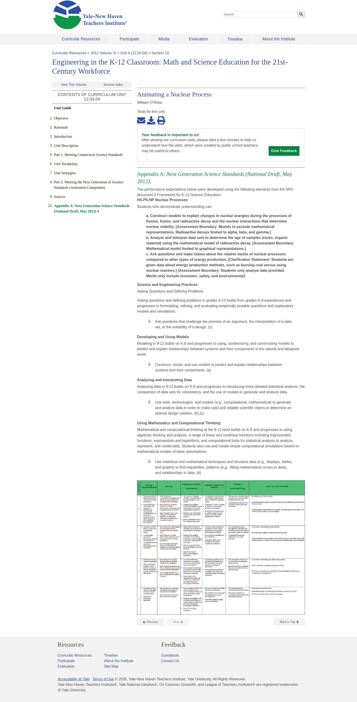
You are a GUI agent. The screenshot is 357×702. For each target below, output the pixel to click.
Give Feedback (284, 151)
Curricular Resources (81, 39)
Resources (71, 644)
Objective (61, 118)
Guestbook (170, 655)
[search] (261, 14)
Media (164, 39)
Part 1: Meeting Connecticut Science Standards (88, 155)
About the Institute (278, 39)
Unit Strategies (65, 173)
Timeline (235, 39)
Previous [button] (150, 622)
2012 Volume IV (103, 53)
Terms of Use (103, 679)
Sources (60, 197)
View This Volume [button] (73, 84)
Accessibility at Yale (73, 679)
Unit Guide (62, 108)
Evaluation (198, 39)
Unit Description (66, 146)
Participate (129, 39)
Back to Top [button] (289, 622)
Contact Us (170, 661)
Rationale (61, 127)
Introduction (63, 136)
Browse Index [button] (113, 84)
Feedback (173, 644)
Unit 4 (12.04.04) (134, 53)
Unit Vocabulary (66, 164)
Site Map (111, 666)
